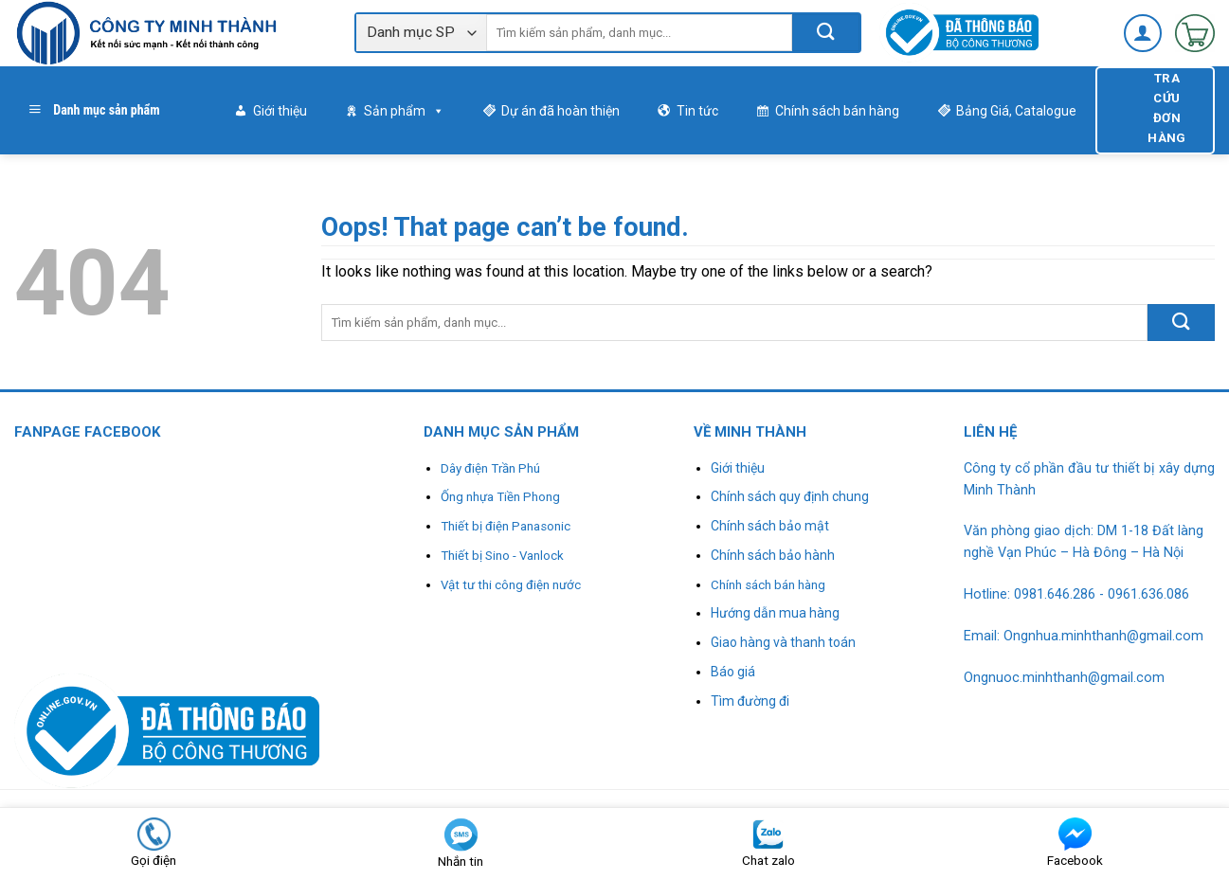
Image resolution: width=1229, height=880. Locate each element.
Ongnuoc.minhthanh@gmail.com (1064, 678)
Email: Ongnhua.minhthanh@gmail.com (1083, 636)
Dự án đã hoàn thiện (560, 110)
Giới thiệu (280, 110)
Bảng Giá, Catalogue (1016, 110)
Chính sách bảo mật (770, 525)
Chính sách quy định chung (790, 496)
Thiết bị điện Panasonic (505, 526)
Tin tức (697, 110)
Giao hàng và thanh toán (783, 642)
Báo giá (733, 671)
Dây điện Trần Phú (490, 468)
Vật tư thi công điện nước (511, 585)
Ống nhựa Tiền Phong (500, 497)
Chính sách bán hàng (837, 110)
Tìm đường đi (750, 701)
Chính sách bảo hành (773, 555)
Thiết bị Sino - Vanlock (502, 555)
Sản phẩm (404, 111)
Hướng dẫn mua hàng (775, 612)
